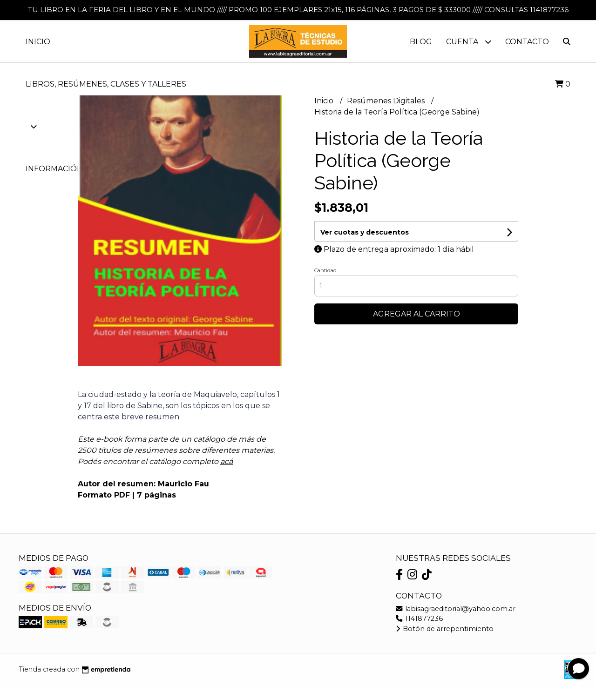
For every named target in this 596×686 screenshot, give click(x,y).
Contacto (527, 41)
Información (61, 169)
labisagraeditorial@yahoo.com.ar (455, 609)
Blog (421, 41)
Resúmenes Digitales (387, 100)
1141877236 (419, 618)
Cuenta (468, 41)
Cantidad (325, 270)
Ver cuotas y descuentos (364, 232)
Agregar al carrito (416, 313)
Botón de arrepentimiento (445, 629)
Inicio (38, 41)
